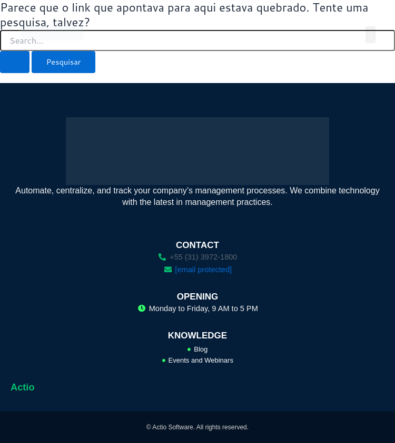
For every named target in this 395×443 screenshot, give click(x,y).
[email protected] (203, 269)
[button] (370, 34)
